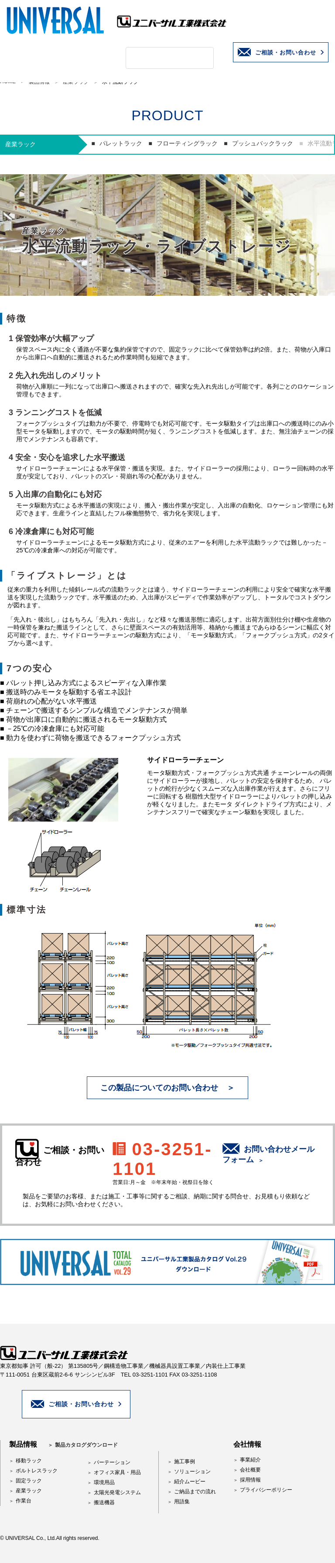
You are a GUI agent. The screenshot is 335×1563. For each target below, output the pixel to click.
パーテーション (112, 1462)
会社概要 (250, 1470)
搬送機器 (104, 1502)
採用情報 (250, 1480)
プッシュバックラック (262, 143)
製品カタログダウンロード (86, 1445)
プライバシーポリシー (266, 1490)
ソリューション (192, 1471)
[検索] (159, 58)
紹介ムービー (189, 1481)
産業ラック (29, 1491)
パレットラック (120, 143)
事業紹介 (250, 1460)
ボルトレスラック (37, 1471)
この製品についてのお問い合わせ (159, 1087)
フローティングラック (187, 143)
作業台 (23, 1501)
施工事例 (184, 1461)
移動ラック (29, 1461)
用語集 (182, 1502)
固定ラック (29, 1481)
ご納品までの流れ (195, 1492)
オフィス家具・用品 (117, 1472)
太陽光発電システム (117, 1492)
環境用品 (104, 1482)
